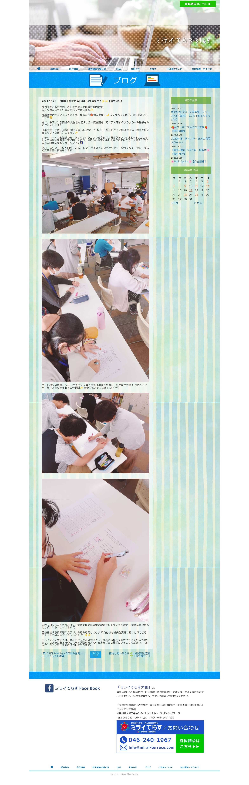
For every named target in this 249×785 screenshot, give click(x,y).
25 (196, 195)
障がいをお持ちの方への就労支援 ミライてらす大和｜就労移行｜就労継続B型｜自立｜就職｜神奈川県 (118, 13)
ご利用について (174, 69)
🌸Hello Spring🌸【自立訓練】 (189, 161)
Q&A (118, 69)
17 (190, 190)
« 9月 (174, 203)
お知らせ (135, 69)
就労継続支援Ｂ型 (97, 69)
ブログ (153, 69)
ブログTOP (95, 655)
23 (185, 195)
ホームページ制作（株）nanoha (124, 774)
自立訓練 (73, 69)
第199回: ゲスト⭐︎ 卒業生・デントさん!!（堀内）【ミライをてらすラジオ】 (190, 115)
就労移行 (54, 69)
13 (207, 186)
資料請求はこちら (198, 4)
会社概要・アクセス (202, 69)
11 (196, 186)
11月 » (198, 203)
